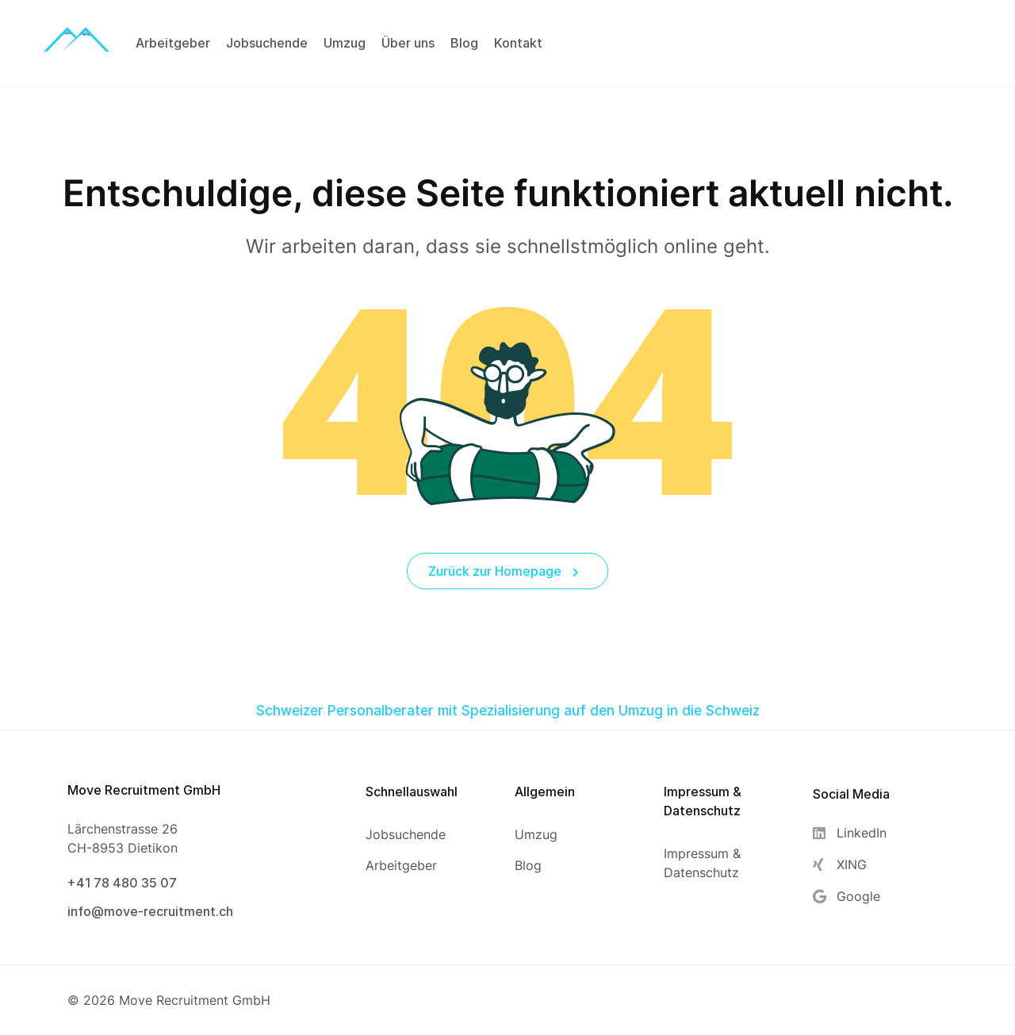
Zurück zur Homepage (503, 571)
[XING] (849, 864)
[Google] (849, 896)
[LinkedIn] (849, 833)
